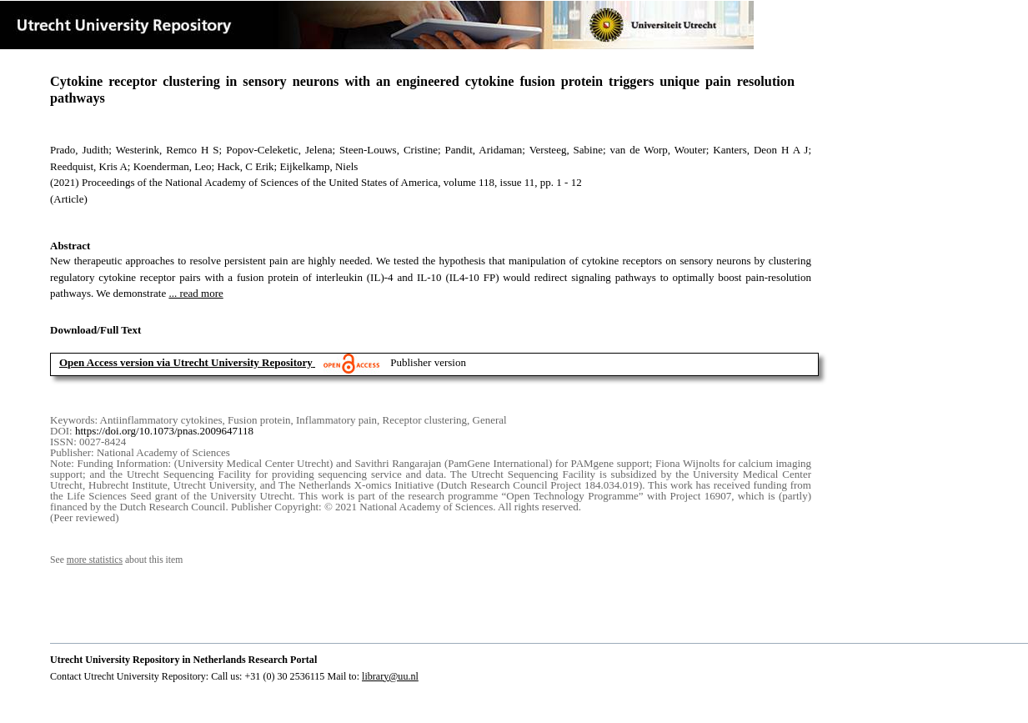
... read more (195, 293)
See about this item (116, 560)
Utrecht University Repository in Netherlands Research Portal (183, 659)
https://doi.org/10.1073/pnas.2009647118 (164, 430)
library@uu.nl (390, 676)
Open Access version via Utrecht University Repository (186, 362)
